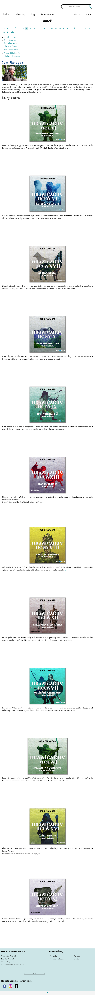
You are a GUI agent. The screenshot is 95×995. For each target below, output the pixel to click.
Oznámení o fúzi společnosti (34, 974)
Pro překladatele (57, 959)
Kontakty (77, 956)
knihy (6, 14)
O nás (76, 959)
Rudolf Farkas (10, 37)
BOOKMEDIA (24, 5)
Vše (12, 32)
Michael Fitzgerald (12, 56)
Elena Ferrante (10, 43)
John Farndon (10, 40)
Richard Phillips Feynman (14, 53)
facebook (16, 986)
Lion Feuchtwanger (12, 49)
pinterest (4, 986)
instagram (10, 986)
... (69, 148)
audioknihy (19, 14)
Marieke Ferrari (10, 46)
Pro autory (54, 956)
